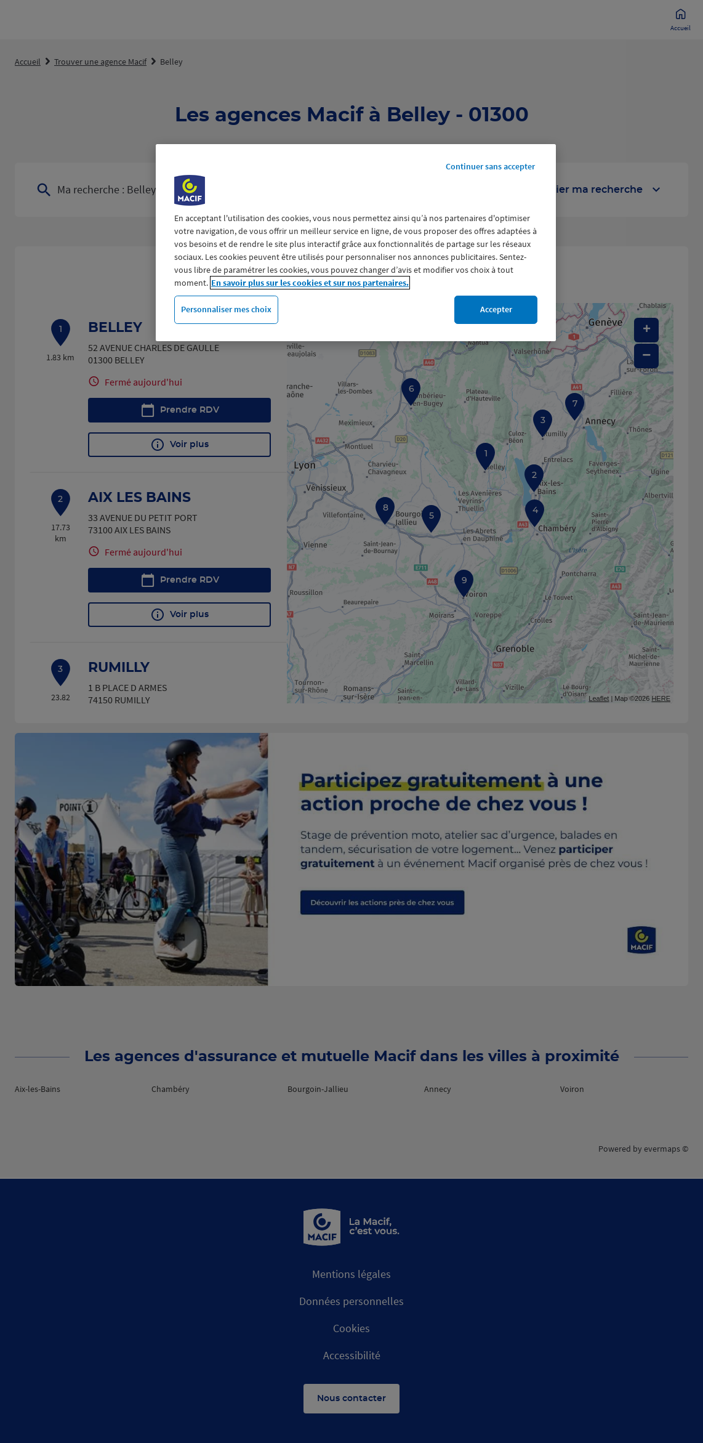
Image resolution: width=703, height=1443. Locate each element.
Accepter (496, 309)
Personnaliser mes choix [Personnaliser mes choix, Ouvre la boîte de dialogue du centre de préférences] (226, 309)
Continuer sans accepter (490, 166)
